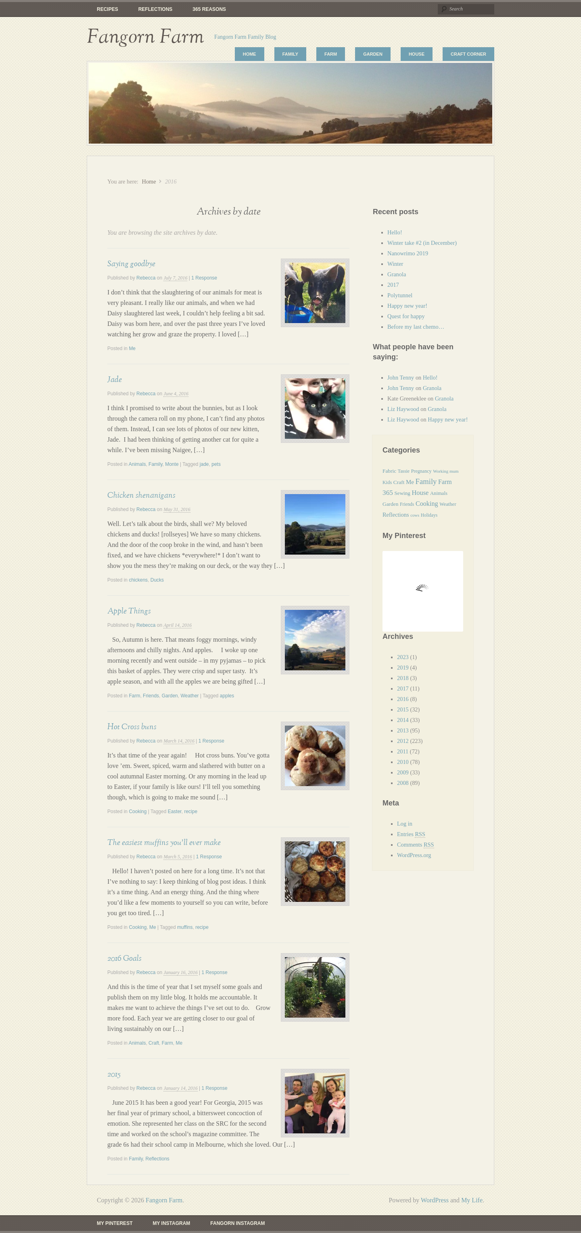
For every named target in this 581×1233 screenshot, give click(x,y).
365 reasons (209, 9)
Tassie (404, 471)
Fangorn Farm (145, 37)
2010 (403, 762)
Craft (153, 1043)
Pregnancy (421, 471)
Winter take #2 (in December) (422, 243)
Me (132, 348)
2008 (403, 783)
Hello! (394, 232)
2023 (403, 657)
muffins (184, 927)
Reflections (155, 9)
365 (387, 493)
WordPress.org (414, 855)
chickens (138, 580)
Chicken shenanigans (141, 495)
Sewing (402, 493)
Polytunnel (399, 295)
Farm (330, 54)
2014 (403, 720)
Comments (415, 844)
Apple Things (129, 611)
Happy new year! (407, 306)
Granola (396, 274)
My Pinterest (114, 1223)
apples (227, 696)
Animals (137, 464)
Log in (404, 823)
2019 (403, 667)
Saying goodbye (131, 264)
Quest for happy (406, 316)
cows (414, 515)
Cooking (137, 811)
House (416, 54)
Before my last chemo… (415, 326)
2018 (403, 678)
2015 (113, 1074)
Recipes (107, 9)
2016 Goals (124, 958)
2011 (402, 751)
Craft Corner (468, 54)
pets (216, 464)
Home (249, 54)
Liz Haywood (403, 409)
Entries (411, 834)
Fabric (389, 471)
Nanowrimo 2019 (407, 253)
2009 (403, 772)
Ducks (157, 580)
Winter (395, 264)
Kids (387, 482)
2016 (403, 699)
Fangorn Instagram (237, 1223)
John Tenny (400, 377)
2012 (403, 741)
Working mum (446, 471)
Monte (171, 464)
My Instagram (171, 1223)
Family (290, 54)
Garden (372, 54)
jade (204, 464)
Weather (189, 696)
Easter (175, 811)
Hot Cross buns (132, 727)
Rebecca (145, 278)
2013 (403, 730)
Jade (114, 380)
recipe (190, 811)
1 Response (204, 278)
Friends (151, 696)
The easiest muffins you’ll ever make (164, 843)
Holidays (429, 515)
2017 (393, 285)
